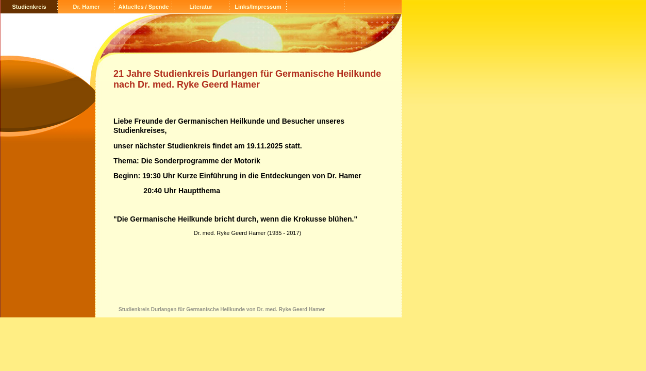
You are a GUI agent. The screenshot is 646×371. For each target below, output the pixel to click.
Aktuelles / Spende (144, 7)
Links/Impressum (258, 7)
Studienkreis (29, 7)
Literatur (200, 7)
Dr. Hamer (86, 7)
